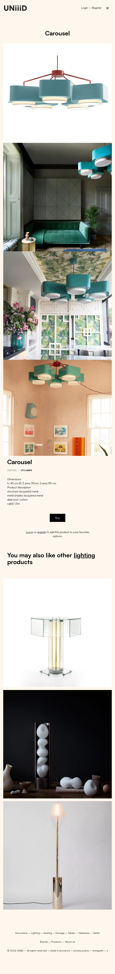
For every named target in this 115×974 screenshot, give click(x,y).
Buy (57, 518)
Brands (44, 941)
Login (84, 7)
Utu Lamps (26, 470)
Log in (29, 532)
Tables (72, 932)
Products (56, 941)
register (41, 532)
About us (70, 941)
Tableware (84, 932)
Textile (96, 932)
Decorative (21, 932)
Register (96, 7)
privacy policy (81, 950)
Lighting (11, 470)
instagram (97, 950)
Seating (48, 932)
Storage (60, 932)
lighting (84, 555)
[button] (108, 8)
